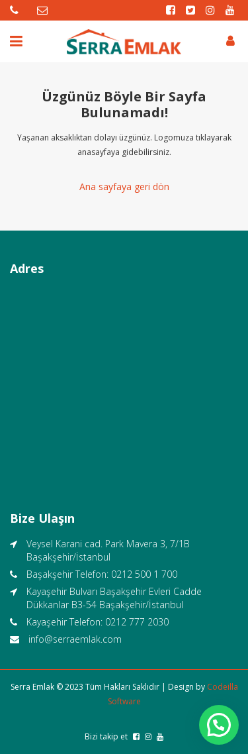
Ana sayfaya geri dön (124, 186)
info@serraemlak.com (75, 639)
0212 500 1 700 (144, 574)
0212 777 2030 (137, 622)
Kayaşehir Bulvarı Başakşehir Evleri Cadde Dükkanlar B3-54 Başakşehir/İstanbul (114, 598)
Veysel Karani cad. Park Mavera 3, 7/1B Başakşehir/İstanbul (108, 550)
